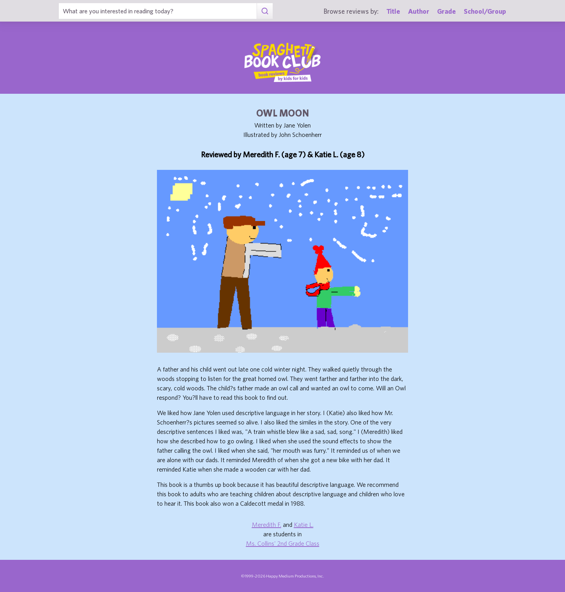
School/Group (485, 11)
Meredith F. (266, 524)
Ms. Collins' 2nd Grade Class (282, 543)
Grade (446, 11)
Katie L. (303, 524)
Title (393, 11)
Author (418, 11)
